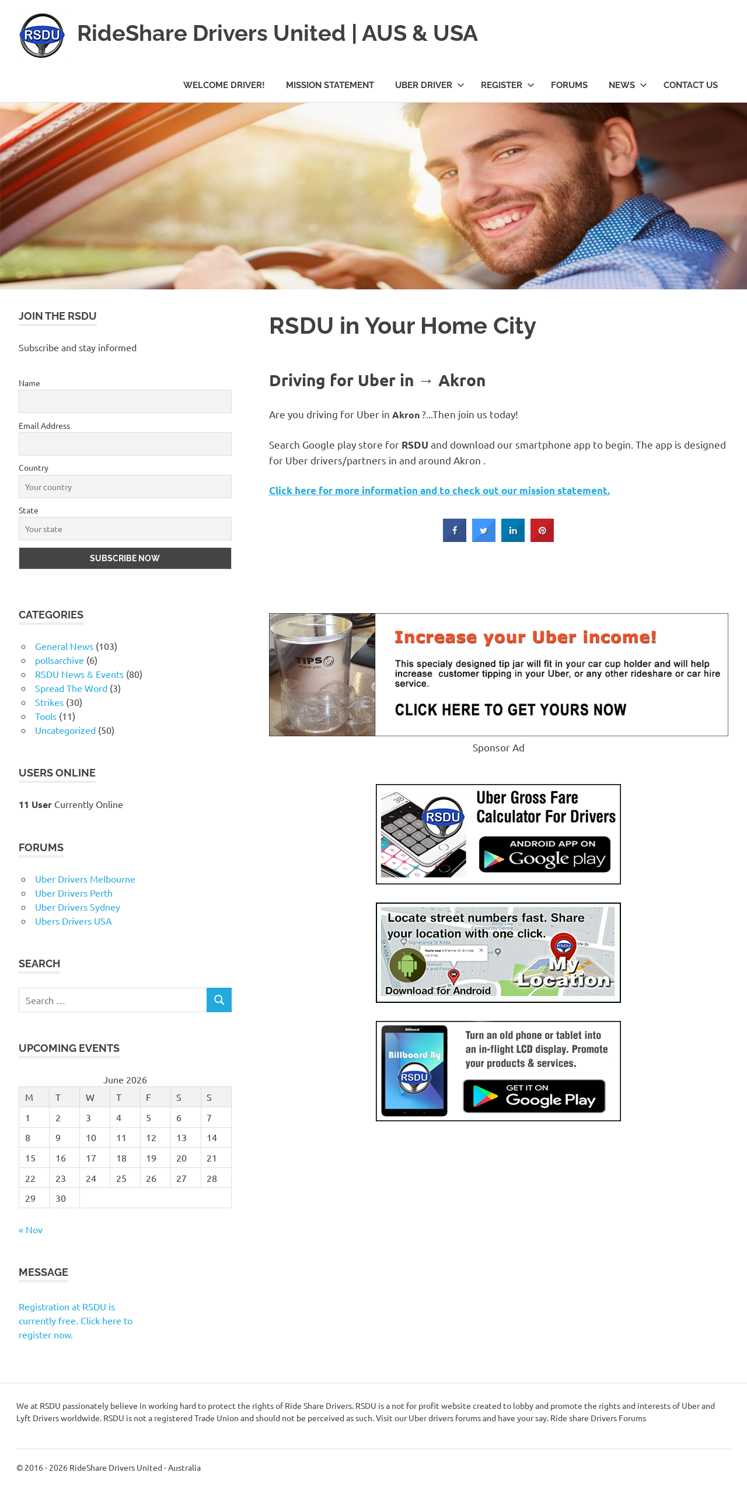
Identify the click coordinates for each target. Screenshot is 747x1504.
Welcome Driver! (224, 85)
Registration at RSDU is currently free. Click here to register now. (75, 1320)
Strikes (49, 702)
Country (33, 467)
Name (29, 382)
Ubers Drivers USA (73, 920)
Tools (46, 716)
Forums (569, 85)
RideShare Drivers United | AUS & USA (277, 33)
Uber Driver (430, 85)
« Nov (31, 1229)
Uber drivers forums (445, 1417)
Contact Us (691, 85)
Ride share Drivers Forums (598, 1417)
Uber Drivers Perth (74, 892)
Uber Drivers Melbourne (85, 878)
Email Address (44, 425)
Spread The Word (71, 688)
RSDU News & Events (79, 674)
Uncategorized (65, 730)
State (29, 510)
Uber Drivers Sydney (77, 906)
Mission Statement (330, 85)
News (628, 85)
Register (508, 85)
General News (64, 646)
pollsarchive (59, 660)
